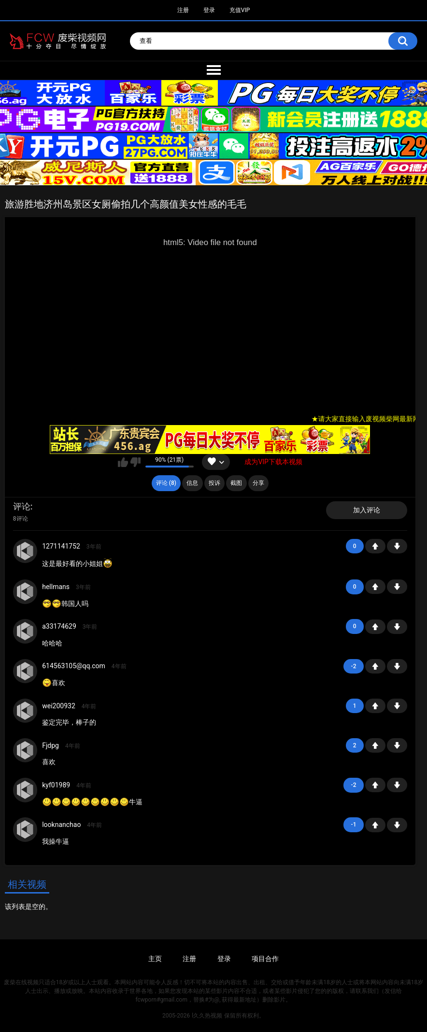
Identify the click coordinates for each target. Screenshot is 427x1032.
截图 (236, 483)
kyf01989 (56, 785)
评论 (21, 506)
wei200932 (58, 706)
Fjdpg (50, 745)
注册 (183, 10)
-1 (397, 546)
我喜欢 (123, 462)
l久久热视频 (207, 1015)
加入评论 (366, 510)
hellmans (56, 587)
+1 (375, 546)
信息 (192, 483)
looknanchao (61, 824)
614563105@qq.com (73, 666)
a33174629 (59, 626)
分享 (258, 483)
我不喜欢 (135, 462)
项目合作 (265, 959)
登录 (209, 10)
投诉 (214, 483)
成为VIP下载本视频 (273, 462)
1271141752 (61, 546)
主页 (155, 959)
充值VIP (239, 10)
